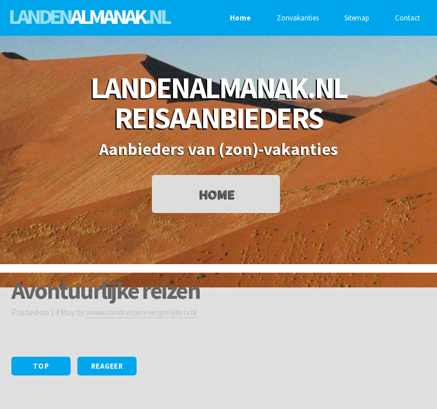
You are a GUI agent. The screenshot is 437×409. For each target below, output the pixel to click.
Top (41, 366)
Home (239, 18)
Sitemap (355, 18)
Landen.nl (89, 16)
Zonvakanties (296, 18)
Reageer (107, 366)
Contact (406, 18)
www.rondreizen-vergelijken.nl (141, 312)
